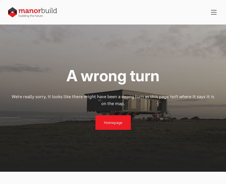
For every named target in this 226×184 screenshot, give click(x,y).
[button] (213, 12)
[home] (32, 12)
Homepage (113, 122)
